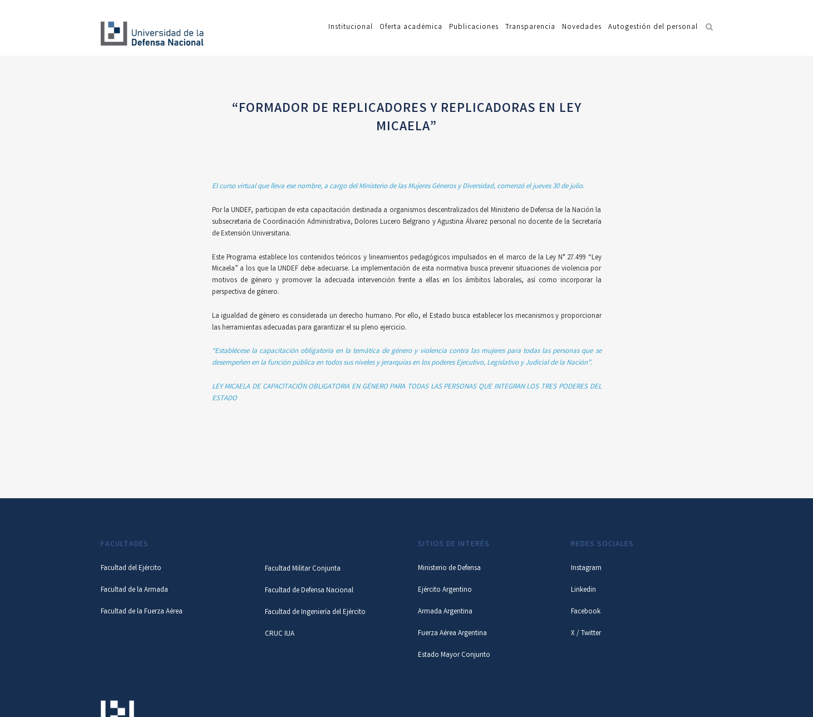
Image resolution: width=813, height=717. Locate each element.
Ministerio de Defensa (449, 568)
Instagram (586, 568)
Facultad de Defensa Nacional (309, 591)
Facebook (585, 612)
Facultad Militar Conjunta (303, 569)
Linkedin (583, 590)
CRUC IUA (279, 634)
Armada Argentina (445, 612)
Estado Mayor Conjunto (454, 655)
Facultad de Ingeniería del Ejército (315, 612)
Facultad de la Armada (134, 590)
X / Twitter (586, 633)
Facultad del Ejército (131, 568)
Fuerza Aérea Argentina (452, 633)
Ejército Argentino (445, 590)
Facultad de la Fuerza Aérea (142, 612)
